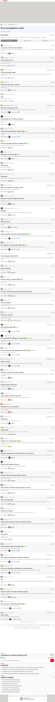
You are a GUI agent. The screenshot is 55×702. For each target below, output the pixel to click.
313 (26, 625)
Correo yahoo (4, 534)
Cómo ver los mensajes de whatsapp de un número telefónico (17, 568)
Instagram (16, 37)
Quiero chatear (4, 615)
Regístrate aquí (12, 695)
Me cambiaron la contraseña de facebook (11, 245)
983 (39, 627)
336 (46, 625)
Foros (5, 24)
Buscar (52, 35)
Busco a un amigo (5, 361)
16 (8, 625)
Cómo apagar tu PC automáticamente (10, 687)
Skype (29, 37)
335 (43, 625)
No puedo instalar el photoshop (9, 384)
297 (23, 625)
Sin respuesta (27, 40)
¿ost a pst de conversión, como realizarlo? (11, 47)
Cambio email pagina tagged (8, 72)
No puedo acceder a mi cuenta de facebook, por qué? (14, 591)
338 (16, 627)
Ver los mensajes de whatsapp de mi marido (12, 338)
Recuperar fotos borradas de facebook (11, 546)
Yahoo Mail (43, 37)
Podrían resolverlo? (6, 268)
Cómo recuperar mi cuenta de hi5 (9, 256)
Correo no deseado (6, 302)
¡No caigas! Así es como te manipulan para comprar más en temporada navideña (20, 669)
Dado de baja (4, 419)
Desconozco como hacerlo (7, 154)
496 (24, 627)
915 (33, 627)
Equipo (17, 695)
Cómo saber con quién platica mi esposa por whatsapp (15, 557)
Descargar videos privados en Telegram (10, 691)
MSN (21, 37)
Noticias (3, 657)
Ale (1, 579)
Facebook (3, 37)
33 (11, 625)
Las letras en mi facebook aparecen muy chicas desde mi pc (16, 291)
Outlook (25, 37)
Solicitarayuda (4, 430)
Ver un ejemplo (51, 657)
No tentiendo (4, 176)
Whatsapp (3, 210)
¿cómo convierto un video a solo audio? (11, 395)
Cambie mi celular (5, 221)
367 (19, 627)
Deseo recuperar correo (7, 60)
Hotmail (11, 37)
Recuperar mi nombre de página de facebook (12, 198)
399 (22, 627)
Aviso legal (44, 695)
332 (34, 625)
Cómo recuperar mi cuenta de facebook (11, 604)
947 (36, 627)
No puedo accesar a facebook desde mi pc (12, 279)
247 (20, 625)
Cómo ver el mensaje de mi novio (9, 108)
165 (17, 625)
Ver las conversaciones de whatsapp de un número (14, 350)
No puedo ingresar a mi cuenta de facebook (12, 119)
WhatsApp (37, 37)
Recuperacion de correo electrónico (10, 406)
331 (32, 625)
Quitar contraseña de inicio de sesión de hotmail (13, 234)
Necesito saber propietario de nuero (10, 464)
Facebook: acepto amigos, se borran (10, 84)
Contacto (39, 695)
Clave (2, 97)
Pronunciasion (4, 165)
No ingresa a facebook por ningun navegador (12, 372)
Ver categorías (3, 31)
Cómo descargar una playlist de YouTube (11, 689)
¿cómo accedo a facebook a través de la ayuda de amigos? (16, 522)
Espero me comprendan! (7, 500)
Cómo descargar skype (7, 327)
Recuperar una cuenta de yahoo (9, 441)
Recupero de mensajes (7, 511)
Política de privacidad (32, 695)
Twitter (32, 37)
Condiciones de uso (23, 695)
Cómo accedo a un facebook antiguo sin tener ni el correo (15, 487)
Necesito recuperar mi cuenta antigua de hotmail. (13, 475)
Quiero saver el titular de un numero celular (12, 187)
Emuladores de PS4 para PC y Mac (9, 683)
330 (29, 625)
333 (37, 625)
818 (30, 627)
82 (14, 625)
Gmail (7, 37)
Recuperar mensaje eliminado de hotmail (11, 131)
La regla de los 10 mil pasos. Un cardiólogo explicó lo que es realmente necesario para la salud (22, 667)
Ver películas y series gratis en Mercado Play (11, 685)
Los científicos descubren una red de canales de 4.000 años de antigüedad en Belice (20, 673)
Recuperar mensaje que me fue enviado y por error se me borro (17, 453)
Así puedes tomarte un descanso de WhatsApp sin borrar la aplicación (17, 671)
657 (27, 627)
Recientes (9, 40)
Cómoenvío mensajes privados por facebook (12, 143)
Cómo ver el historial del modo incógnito (11, 679)
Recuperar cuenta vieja (7, 315)
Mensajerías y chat (12, 24)
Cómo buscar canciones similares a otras (11, 681)
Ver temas (9, 31)
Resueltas (45, 40)
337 (49, 625)
